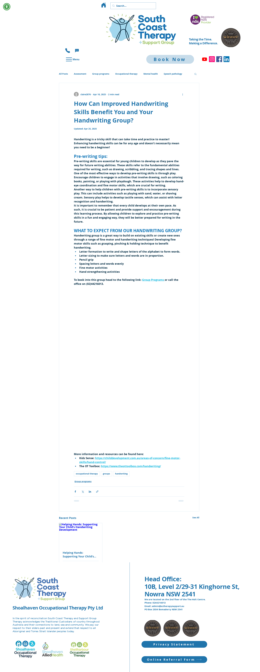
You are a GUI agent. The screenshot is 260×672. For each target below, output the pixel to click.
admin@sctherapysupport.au (168, 606)
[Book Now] (170, 59)
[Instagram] (212, 59)
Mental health (150, 73)
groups (106, 473)
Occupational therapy (126, 73)
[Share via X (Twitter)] (82, 491)
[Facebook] (219, 59)
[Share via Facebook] (75, 491)
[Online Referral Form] (174, 659)
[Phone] (67, 50)
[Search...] (133, 6)
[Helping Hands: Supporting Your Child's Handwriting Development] (80, 535)
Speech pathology (173, 73)
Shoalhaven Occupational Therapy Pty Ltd (58, 608)
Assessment (80, 73)
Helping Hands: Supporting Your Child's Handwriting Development (81, 554)
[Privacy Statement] (174, 644)
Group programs (100, 73)
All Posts (63, 73)
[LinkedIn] (226, 59)
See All (195, 517)
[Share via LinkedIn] (90, 491)
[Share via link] (97, 491)
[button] (76, 50)
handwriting (121, 473)
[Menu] (72, 59)
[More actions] (182, 94)
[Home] (103, 5)
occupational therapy (87, 473)
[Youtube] (204, 59)
